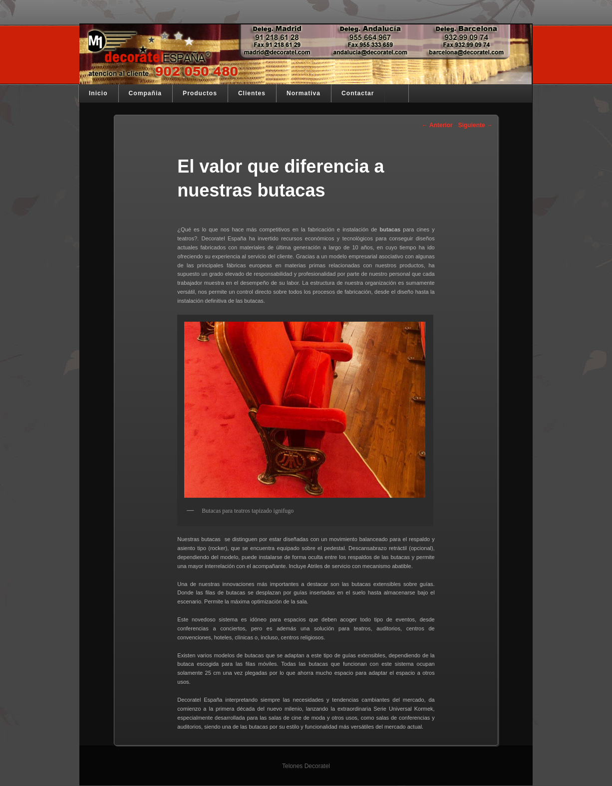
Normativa (303, 93)
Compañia (145, 93)
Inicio (98, 93)
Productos (200, 93)
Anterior (437, 125)
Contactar (357, 93)
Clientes (252, 93)
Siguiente (475, 125)
